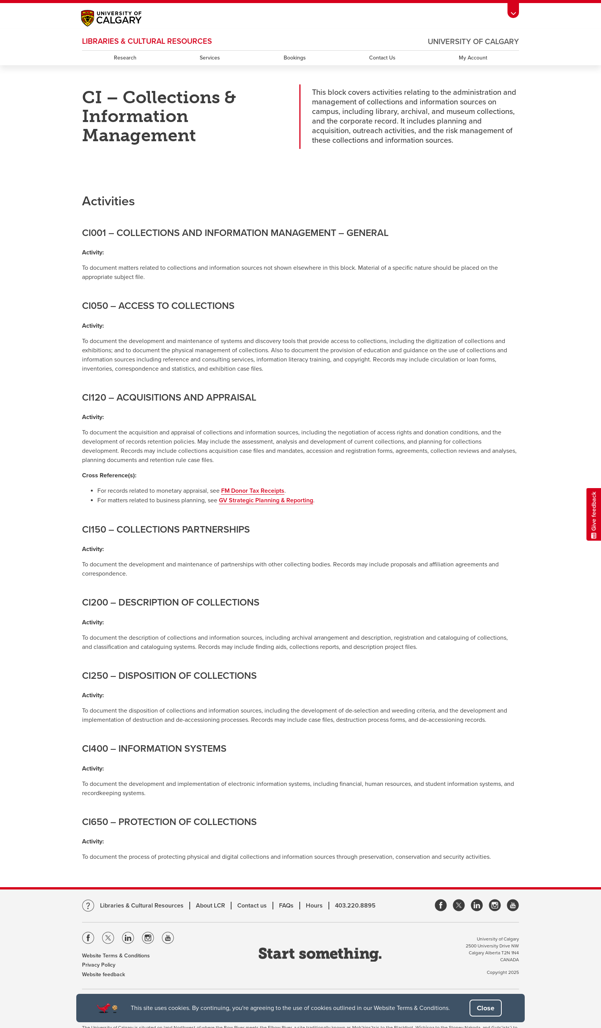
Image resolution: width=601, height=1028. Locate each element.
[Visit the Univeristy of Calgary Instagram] (148, 939)
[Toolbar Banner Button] (513, 10)
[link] (441, 905)
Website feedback (103, 974)
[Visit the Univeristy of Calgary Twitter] (108, 939)
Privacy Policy (98, 965)
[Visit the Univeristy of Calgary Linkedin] (128, 939)
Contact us (252, 906)
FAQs (286, 906)
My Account (473, 57)
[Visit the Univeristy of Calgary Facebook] (88, 939)
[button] (486, 1008)
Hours (314, 906)
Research (125, 57)
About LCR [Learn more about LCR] (210, 906)
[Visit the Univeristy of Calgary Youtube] (168, 939)
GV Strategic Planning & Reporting (266, 500)
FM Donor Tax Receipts (252, 491)
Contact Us (382, 57)
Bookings (295, 57)
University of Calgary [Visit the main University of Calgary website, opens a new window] (473, 41)
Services (210, 57)
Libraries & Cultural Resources (142, 906)
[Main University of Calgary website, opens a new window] (119, 19)
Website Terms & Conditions (116, 955)
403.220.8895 (355, 906)
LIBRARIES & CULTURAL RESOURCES (147, 41)
